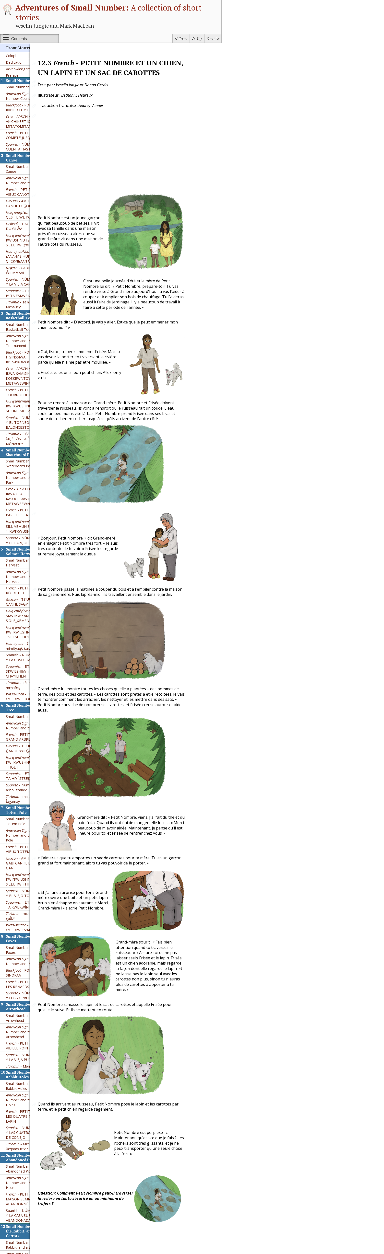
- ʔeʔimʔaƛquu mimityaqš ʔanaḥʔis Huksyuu (29, 422)
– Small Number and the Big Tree (31, 502)
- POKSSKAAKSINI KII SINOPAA (31, 749)
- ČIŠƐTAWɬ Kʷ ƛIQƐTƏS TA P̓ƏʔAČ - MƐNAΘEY (25, 215)
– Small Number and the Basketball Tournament (31, 117)
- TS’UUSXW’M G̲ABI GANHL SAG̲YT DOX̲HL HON (29, 378)
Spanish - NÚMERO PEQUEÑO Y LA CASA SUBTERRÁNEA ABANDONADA (31, 991)
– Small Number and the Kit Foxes (31, 737)
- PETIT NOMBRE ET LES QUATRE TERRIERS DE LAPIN (29, 892)
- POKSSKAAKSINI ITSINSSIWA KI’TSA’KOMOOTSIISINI (28, 133)
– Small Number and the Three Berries (31, 1180)
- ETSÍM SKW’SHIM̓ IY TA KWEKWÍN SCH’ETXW (32, 681)
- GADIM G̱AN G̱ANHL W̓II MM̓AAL (30, 46)
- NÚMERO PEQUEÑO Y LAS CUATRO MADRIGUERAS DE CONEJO (31, 908)
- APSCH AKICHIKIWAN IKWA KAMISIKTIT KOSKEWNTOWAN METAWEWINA (28, 152)
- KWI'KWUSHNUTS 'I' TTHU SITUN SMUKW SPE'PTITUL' (29, 182)
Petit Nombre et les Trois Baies (32, 1189)
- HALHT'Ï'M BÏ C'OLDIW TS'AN (29, 704)
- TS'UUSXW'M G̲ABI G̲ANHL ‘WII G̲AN (29, 524)
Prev (183, 38)
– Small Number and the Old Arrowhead (31, 808)
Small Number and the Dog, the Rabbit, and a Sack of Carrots (32, 1021)
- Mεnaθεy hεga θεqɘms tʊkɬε (26, 923)
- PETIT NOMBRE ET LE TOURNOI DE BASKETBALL (31, 168)
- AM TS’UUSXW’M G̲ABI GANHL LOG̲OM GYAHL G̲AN (30, 639)
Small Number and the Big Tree (32, 492)
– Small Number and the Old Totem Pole (31, 611)
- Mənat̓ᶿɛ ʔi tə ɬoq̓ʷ (29, 842)
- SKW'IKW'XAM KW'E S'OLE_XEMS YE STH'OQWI (28, 392)
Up (199, 38)
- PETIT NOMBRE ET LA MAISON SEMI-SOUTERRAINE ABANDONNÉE (31, 975)
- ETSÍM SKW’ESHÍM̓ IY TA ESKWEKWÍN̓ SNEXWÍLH (31, 69)
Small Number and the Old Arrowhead (27, 794)
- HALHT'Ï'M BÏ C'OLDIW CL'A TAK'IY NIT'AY (29, 1232)
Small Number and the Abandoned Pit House (24, 945)
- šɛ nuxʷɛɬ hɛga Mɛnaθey (26, 81)
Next (210, 38)
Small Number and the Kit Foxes (27, 726)
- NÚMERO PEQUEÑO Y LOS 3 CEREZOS (31, 1209)
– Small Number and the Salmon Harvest (31, 352)
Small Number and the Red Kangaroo (28, 1146)
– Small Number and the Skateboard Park (31, 253)
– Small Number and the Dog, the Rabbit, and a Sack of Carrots (31, 1035)
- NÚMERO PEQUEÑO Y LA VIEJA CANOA (31, 58)
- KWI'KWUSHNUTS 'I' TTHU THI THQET (32, 538)
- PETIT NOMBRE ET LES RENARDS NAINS (29, 760)
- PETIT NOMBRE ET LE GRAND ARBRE (31, 513)
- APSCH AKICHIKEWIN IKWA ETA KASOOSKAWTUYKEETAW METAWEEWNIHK (28, 272)
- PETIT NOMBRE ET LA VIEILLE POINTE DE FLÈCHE (31, 822)
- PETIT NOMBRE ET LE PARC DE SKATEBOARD (31, 289)
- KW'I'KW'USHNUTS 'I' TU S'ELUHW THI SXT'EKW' (26, 655)
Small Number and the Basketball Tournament (25, 103)
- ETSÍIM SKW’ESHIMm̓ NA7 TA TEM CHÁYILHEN (28, 447)
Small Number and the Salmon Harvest (30, 339)
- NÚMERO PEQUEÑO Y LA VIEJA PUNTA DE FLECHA (31, 833)
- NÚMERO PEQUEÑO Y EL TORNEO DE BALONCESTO (31, 198)
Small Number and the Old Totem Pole (27, 597)
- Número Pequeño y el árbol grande (31, 564)
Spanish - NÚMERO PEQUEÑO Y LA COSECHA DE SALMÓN (31, 433)
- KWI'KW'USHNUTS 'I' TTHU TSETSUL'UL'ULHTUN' (28, 408)
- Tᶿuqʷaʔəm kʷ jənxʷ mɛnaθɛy (31, 461)
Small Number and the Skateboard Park (24, 240)
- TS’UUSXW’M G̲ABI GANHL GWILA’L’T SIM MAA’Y (30, 1198)
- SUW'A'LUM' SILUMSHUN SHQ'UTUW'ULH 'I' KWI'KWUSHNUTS (30, 302)
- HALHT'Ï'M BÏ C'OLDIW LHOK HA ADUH (28, 473)
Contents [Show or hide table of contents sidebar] (19, 39)
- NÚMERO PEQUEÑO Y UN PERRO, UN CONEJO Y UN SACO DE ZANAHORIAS (31, 1067)
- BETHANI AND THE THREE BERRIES (30, 1221)
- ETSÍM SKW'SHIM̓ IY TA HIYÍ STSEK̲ (32, 552)
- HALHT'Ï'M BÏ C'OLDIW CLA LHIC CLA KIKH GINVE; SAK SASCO (29, 1121)
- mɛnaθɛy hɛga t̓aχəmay (26, 575)
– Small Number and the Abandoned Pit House (32, 959)
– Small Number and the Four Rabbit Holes (31, 876)
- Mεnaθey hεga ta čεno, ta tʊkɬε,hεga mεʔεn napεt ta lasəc (28, 1105)
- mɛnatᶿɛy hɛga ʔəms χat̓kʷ (31, 692)
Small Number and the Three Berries (29, 1168)
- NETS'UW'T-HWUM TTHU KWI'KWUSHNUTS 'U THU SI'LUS (30, 1086)
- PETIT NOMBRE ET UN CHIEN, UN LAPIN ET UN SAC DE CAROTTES (29, 1051)
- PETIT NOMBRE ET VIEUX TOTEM (29, 625)
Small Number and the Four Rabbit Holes (28, 862)
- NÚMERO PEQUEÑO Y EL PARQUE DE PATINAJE (31, 317)
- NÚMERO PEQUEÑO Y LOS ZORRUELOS (31, 772)
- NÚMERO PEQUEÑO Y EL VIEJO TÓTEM (31, 669)
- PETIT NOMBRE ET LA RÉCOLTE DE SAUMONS (31, 367)
